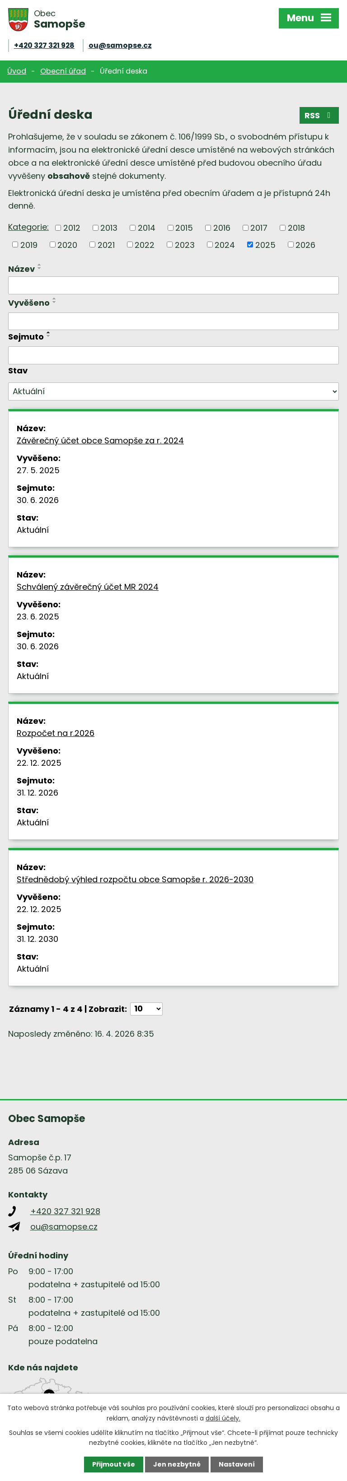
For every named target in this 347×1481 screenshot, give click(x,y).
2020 (67, 244)
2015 (184, 227)
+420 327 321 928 (44, 45)
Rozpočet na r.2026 (55, 733)
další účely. (223, 1417)
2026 (305, 244)
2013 (108, 227)
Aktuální (33, 530)
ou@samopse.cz (120, 45)
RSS (319, 115)
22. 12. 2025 (39, 762)
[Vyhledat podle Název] (173, 285)
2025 (265, 244)
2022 (145, 244)
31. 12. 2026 (37, 792)
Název (21, 269)
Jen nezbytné (177, 1464)
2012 (71, 227)
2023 (185, 244)
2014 (146, 227)
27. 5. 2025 (38, 470)
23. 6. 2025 (38, 616)
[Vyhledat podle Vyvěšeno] (173, 321)
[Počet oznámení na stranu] (146, 1008)
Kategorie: (28, 227)
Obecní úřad (63, 71)
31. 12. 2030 (37, 939)
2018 (296, 227)
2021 (106, 244)
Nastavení (237, 1464)
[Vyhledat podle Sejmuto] (173, 355)
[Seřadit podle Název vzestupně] (40, 264)
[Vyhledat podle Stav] (173, 391)
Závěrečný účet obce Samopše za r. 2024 (100, 440)
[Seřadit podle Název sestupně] (40, 268)
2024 (225, 244)
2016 (221, 227)
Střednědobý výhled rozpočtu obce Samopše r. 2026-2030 (135, 879)
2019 (29, 244)
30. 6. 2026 (38, 500)
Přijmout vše (113, 1464)
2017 (258, 227)
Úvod (16, 71)
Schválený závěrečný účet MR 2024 (88, 586)
